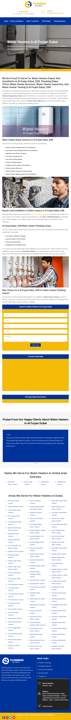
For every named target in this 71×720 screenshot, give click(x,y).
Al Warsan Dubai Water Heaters (59, 594)
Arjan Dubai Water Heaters (57, 564)
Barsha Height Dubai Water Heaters (58, 558)
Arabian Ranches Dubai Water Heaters (59, 582)
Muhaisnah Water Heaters (13, 535)
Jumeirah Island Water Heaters (37, 561)
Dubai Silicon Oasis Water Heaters (36, 618)
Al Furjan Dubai (13, 70)
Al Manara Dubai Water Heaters (59, 612)
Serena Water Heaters (15, 609)
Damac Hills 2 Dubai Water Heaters (58, 519)
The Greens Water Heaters (14, 604)
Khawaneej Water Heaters (14, 556)
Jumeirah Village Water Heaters (37, 543)
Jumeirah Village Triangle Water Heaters (37, 531)
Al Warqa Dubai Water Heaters (59, 600)
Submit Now (35, 345)
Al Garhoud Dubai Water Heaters (59, 629)
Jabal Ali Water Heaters (37, 583)
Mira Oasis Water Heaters (13, 502)
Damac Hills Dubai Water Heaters (59, 525)
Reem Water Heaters (15, 618)
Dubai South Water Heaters (36, 612)
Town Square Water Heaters (14, 580)
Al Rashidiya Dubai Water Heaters (59, 606)
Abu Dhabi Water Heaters (13, 483)
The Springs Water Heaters (14, 517)
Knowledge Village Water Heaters (36, 525)
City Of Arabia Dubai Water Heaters (58, 537)
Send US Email (47, 706)
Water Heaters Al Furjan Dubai (30, 70)
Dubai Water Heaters (45, 483)
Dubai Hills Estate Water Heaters (59, 502)
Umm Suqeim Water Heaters (14, 511)
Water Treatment (32, 21)
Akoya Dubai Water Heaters (14, 541)
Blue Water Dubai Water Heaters (59, 549)
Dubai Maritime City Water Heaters (36, 629)
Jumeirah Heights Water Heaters (37, 567)
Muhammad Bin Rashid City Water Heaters (37, 508)
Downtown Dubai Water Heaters (59, 514)
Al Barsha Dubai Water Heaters (59, 641)
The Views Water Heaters (13, 589)
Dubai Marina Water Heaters (36, 635)
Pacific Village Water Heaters (14, 629)
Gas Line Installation (46, 669)
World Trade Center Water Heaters (14, 568)
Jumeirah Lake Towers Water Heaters (37, 555)
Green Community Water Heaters (38, 588)
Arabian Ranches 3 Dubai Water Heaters (59, 570)
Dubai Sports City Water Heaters (37, 606)
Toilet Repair (46, 21)
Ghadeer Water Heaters (16, 551)
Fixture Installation (16, 21)
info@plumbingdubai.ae (55, 13)
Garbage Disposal (45, 666)
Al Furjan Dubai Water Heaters (58, 635)
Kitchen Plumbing (45, 663)
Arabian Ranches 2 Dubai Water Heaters (59, 576)
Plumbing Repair (59, 21)
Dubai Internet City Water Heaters (36, 647)
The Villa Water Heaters (15, 584)
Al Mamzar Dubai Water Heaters (59, 618)
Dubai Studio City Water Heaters (37, 600)
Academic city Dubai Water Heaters (58, 647)
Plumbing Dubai (49, 715)
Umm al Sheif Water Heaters (14, 574)
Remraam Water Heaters (13, 614)
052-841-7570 (47, 686)
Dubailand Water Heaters (35, 594)
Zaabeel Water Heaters (15, 506)
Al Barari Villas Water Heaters (14, 562)
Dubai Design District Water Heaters (58, 508)
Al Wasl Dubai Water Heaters (58, 588)
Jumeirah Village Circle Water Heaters (37, 537)
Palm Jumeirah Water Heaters (14, 623)
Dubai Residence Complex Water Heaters (37, 624)
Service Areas (43, 673)
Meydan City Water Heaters (36, 514)
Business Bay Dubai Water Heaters (58, 543)
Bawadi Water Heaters (59, 554)
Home (6, 21)
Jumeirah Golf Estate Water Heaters (14, 529)
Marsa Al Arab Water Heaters (36, 519)
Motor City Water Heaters (35, 502)
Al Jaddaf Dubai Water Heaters (58, 624)
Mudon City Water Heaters (14, 647)
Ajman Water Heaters (28, 483)
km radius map (35, 374)
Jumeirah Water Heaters (37, 580)
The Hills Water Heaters (16, 600)
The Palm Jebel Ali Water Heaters (16, 595)
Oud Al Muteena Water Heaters (15, 635)
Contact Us (42, 676)
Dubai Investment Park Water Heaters (37, 641)
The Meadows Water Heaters (15, 523)
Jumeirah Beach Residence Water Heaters (35, 574)
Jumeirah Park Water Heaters (36, 549)
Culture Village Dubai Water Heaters (58, 531)
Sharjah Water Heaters (61, 483)
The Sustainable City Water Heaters (14, 547)
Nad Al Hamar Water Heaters (14, 641)
